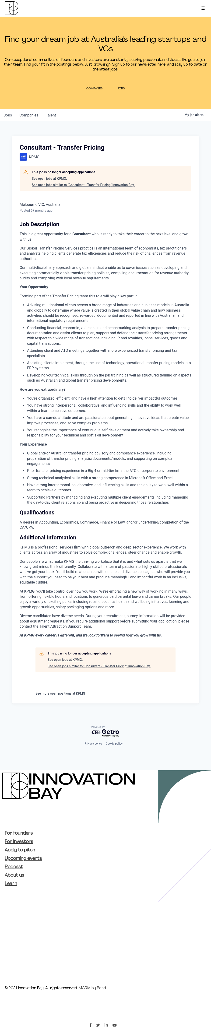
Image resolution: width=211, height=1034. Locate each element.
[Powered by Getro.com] (105, 731)
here (161, 65)
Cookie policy (114, 743)
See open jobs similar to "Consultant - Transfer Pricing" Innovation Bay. (83, 185)
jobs (8, 115)
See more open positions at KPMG (60, 693)
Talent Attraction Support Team (65, 626)
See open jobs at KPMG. (49, 178)
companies (28, 115)
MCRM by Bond (92, 988)
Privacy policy (93, 743)
